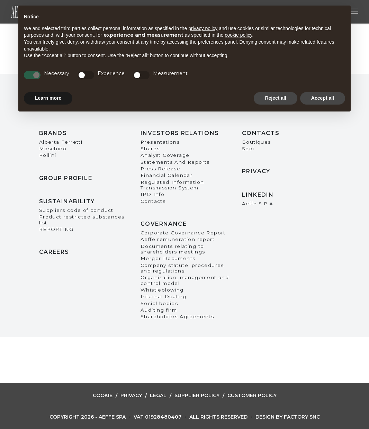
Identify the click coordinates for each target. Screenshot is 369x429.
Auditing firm (159, 310)
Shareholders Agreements (177, 316)
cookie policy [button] (238, 35)
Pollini (47, 155)
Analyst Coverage (165, 155)
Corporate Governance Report (183, 232)
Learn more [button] (48, 98)
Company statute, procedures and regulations (182, 268)
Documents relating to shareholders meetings (173, 248)
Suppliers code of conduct (76, 210)
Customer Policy (252, 395)
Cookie (102, 395)
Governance (164, 224)
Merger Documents (168, 258)
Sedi (248, 148)
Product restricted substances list (82, 219)
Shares (150, 148)
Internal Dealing (163, 296)
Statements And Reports (175, 162)
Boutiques (256, 142)
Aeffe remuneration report (178, 239)
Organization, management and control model (185, 280)
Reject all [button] (275, 98)
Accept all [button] (322, 98)
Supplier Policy (196, 395)
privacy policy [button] (202, 28)
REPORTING (56, 229)
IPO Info (152, 194)
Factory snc (302, 417)
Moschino (52, 148)
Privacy (256, 171)
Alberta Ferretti (60, 142)
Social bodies (159, 303)
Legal (158, 395)
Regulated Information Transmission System (172, 184)
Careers (54, 252)
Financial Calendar (166, 175)
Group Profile (65, 178)
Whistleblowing (162, 290)
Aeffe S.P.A (257, 203)
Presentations (160, 142)
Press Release (160, 168)
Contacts (153, 201)
